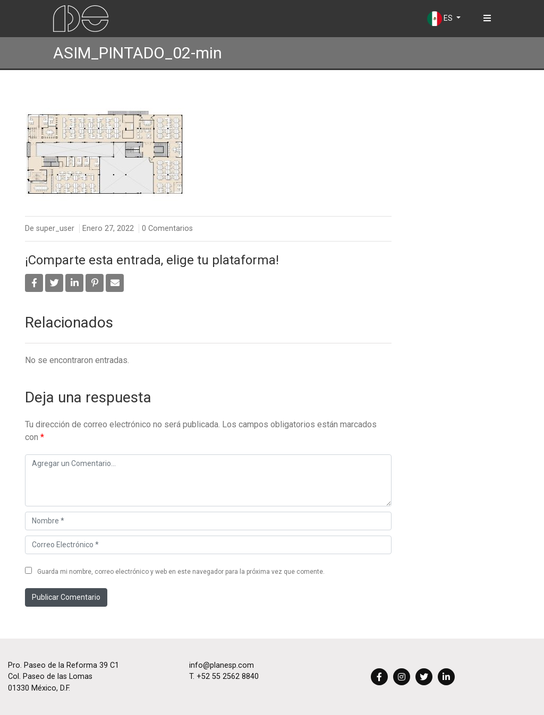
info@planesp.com (221, 665)
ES (440, 18)
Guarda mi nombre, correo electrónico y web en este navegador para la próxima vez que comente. (181, 571)
